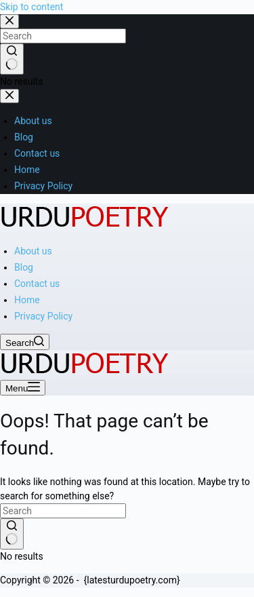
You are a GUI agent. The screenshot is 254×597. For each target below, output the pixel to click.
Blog (23, 267)
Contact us (37, 283)
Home (27, 299)
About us (33, 251)
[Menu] (22, 388)
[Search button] (12, 534)
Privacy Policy (43, 316)
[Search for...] (63, 510)
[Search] (24, 342)
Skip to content (31, 6)
